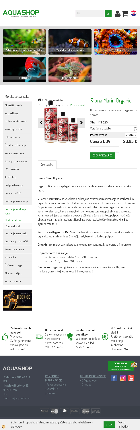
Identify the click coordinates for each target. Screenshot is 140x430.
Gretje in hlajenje (14, 185)
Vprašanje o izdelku (101, 128)
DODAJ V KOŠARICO (102, 155)
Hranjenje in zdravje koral (15, 211)
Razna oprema (13, 281)
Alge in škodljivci (13, 273)
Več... (23, 349)
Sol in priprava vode (16, 161)
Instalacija (10, 257)
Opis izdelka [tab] (47, 164)
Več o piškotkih (123, 424)
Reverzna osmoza (14, 153)
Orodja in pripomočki (16, 241)
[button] (81, 122)
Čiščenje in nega (13, 265)
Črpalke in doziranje (15, 145)
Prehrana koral (13, 220)
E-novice (86, 384)
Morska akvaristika (54, 100)
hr (133, 14)
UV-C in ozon (12, 169)
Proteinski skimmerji (16, 121)
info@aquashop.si (19, 398)
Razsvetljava (11, 113)
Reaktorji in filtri (13, 129)
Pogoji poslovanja (56, 384)
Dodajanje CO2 (13, 193)
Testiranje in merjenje (16, 201)
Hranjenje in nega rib (16, 233)
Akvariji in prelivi (13, 105)
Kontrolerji (10, 177)
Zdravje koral (12, 226)
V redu (109, 424)
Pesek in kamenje (14, 249)
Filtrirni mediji (12, 137)
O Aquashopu (89, 380)
